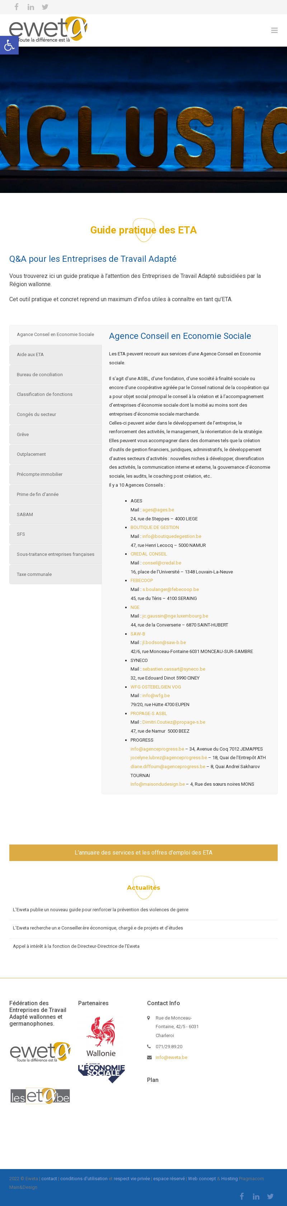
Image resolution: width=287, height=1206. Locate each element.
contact (49, 1178)
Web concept (202, 1178)
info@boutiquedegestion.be (171, 536)
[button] (9, 45)
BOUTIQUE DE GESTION (156, 527)
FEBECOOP (142, 580)
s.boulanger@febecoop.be (170, 589)
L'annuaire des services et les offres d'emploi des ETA (143, 852)
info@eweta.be (171, 1057)
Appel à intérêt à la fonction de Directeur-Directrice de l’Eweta (76, 946)
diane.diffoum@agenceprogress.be (168, 766)
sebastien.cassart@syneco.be (173, 669)
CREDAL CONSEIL (149, 554)
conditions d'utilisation (84, 1178)
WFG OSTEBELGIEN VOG (156, 687)
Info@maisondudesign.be (158, 784)
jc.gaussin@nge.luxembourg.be (174, 616)
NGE (135, 607)
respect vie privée (132, 1178)
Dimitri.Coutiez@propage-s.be (173, 722)
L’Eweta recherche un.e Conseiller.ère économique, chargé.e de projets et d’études (98, 928)
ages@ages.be (158, 509)
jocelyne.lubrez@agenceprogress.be (169, 757)
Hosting (229, 1178)
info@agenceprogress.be (157, 749)
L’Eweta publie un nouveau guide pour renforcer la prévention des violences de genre (100, 909)
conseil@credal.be (161, 563)
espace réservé (169, 1178)
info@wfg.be (156, 695)
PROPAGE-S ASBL (149, 713)
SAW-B (138, 634)
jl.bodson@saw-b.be (164, 642)
